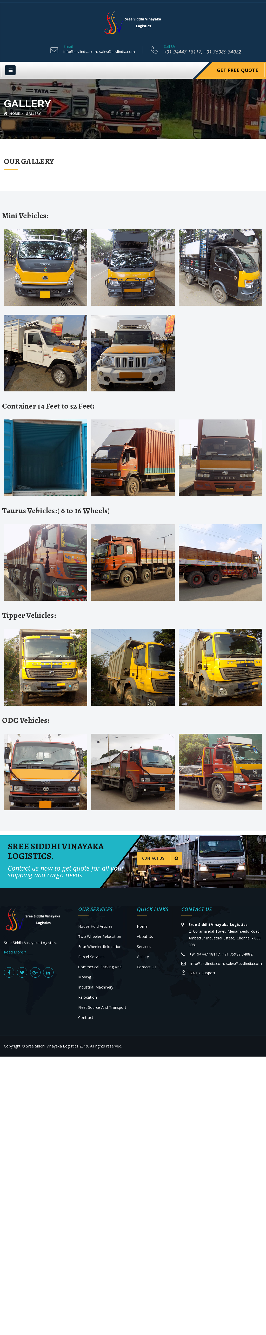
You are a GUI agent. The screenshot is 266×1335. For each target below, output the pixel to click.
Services (144, 946)
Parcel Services (91, 956)
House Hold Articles (95, 926)
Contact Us (160, 858)
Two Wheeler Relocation (99, 936)
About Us (145, 936)
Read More (15, 952)
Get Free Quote (237, 70)
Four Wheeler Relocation (99, 946)
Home (12, 113)
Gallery (143, 956)
